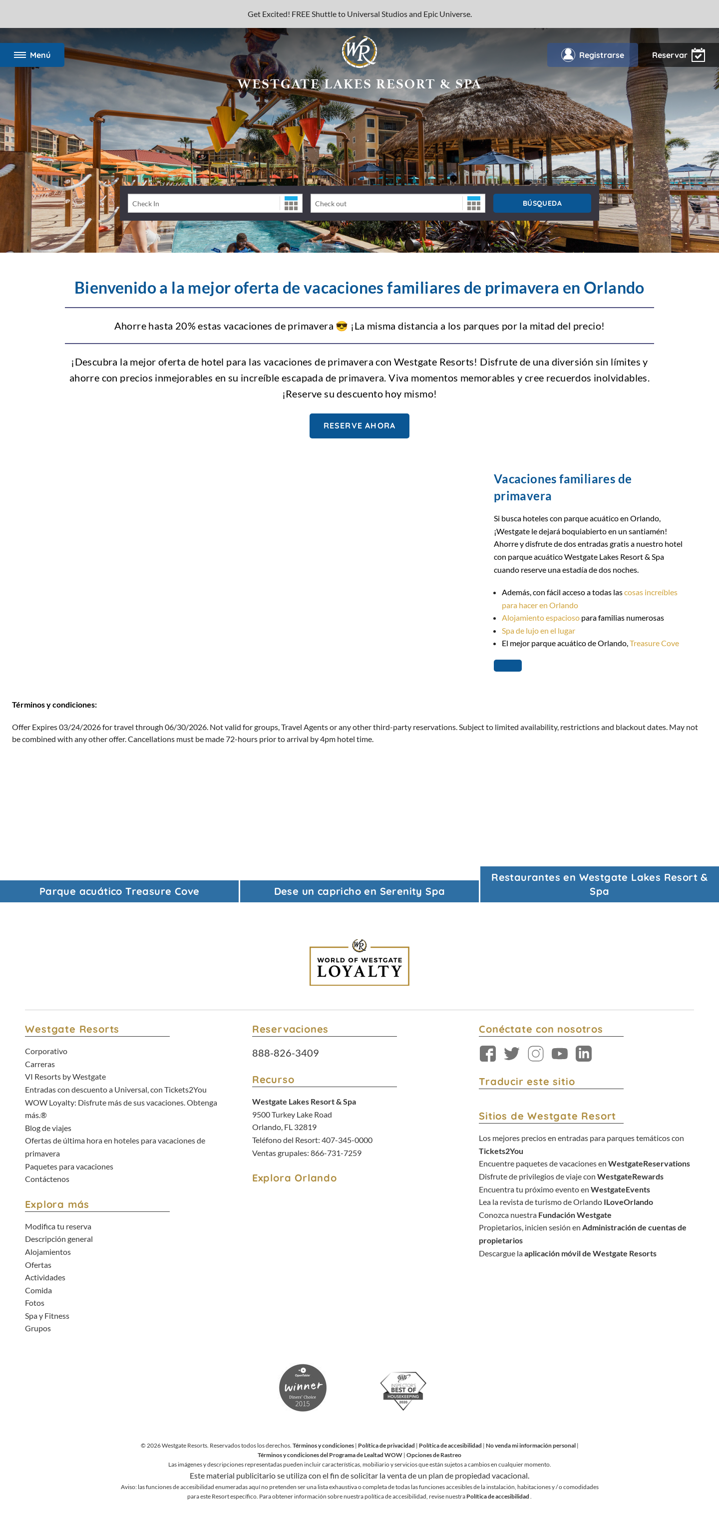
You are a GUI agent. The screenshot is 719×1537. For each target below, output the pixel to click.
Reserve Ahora (360, 425)
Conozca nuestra (545, 1214)
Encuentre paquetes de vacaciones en (584, 1163)
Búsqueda (542, 203)
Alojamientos (48, 1251)
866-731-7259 (336, 1152)
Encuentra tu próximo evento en (564, 1189)
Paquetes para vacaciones (69, 1166)
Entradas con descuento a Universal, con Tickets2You (116, 1089)
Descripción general (59, 1238)
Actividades (45, 1277)
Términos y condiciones (323, 1445)
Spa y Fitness (47, 1315)
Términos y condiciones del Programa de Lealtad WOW (330, 1455)
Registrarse (592, 55)
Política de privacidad (386, 1445)
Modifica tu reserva (58, 1226)
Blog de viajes (48, 1128)
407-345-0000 (347, 1140)
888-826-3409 (285, 1053)
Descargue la (568, 1253)
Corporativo (46, 1051)
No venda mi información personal (531, 1445)
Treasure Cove (654, 643)
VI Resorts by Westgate (65, 1076)
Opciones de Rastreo (433, 1455)
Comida (38, 1290)
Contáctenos (47, 1178)
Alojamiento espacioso (541, 617)
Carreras (40, 1064)
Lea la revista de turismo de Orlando (566, 1201)
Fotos (34, 1302)
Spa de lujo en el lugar (538, 630)
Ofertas (38, 1264)
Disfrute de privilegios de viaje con (571, 1176)
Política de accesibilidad (450, 1445)
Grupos (38, 1328)
